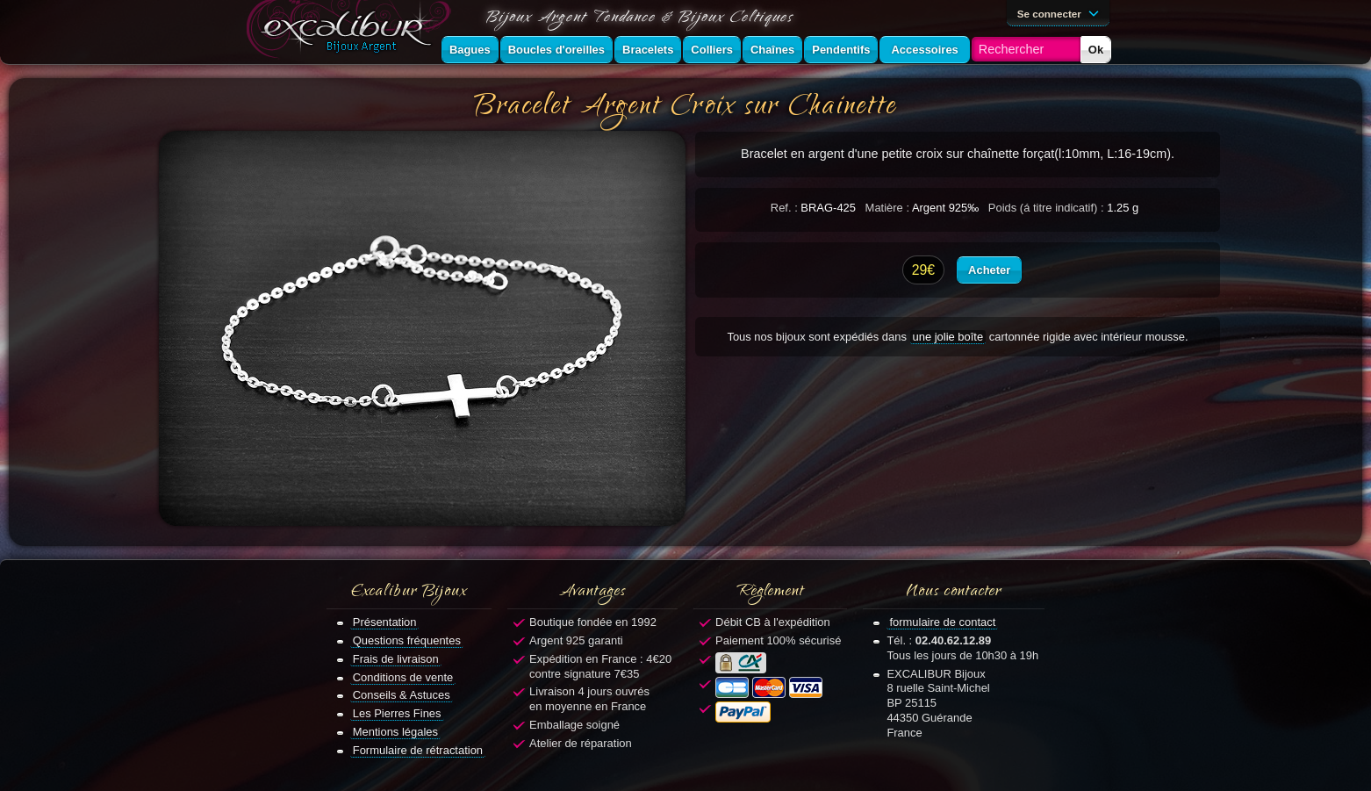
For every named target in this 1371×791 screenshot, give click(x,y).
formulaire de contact (942, 622)
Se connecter (1061, 12)
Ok (1095, 49)
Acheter (989, 270)
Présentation (385, 622)
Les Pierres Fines (397, 713)
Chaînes (772, 49)
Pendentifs (841, 49)
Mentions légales (395, 731)
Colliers (712, 49)
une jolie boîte (948, 336)
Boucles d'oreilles (556, 49)
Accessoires (924, 49)
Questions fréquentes (407, 640)
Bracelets (647, 49)
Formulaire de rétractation (418, 750)
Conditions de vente (403, 677)
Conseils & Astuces (401, 694)
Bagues (470, 49)
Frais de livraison (396, 658)
